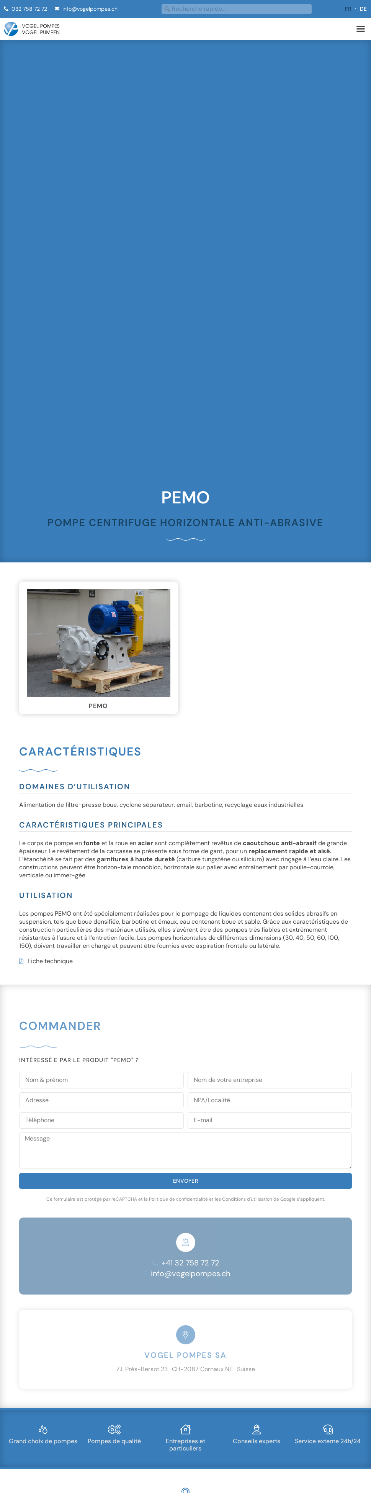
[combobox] (237, 9)
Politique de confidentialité (178, 1174)
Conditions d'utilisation (247, 1174)
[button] (360, 28)
